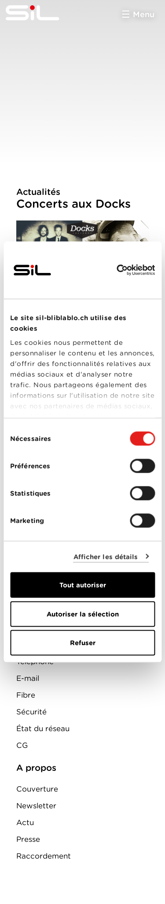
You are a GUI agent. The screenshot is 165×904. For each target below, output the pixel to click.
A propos (36, 767)
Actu (25, 822)
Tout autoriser (82, 585)
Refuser (82, 643)
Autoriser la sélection (83, 614)
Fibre (25, 695)
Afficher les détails (105, 556)
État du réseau (43, 728)
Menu (143, 14)
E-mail (27, 678)
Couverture (37, 788)
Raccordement (43, 856)
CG (22, 745)
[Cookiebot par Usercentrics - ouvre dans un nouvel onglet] (117, 270)
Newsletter (36, 805)
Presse (28, 839)
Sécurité (31, 711)
